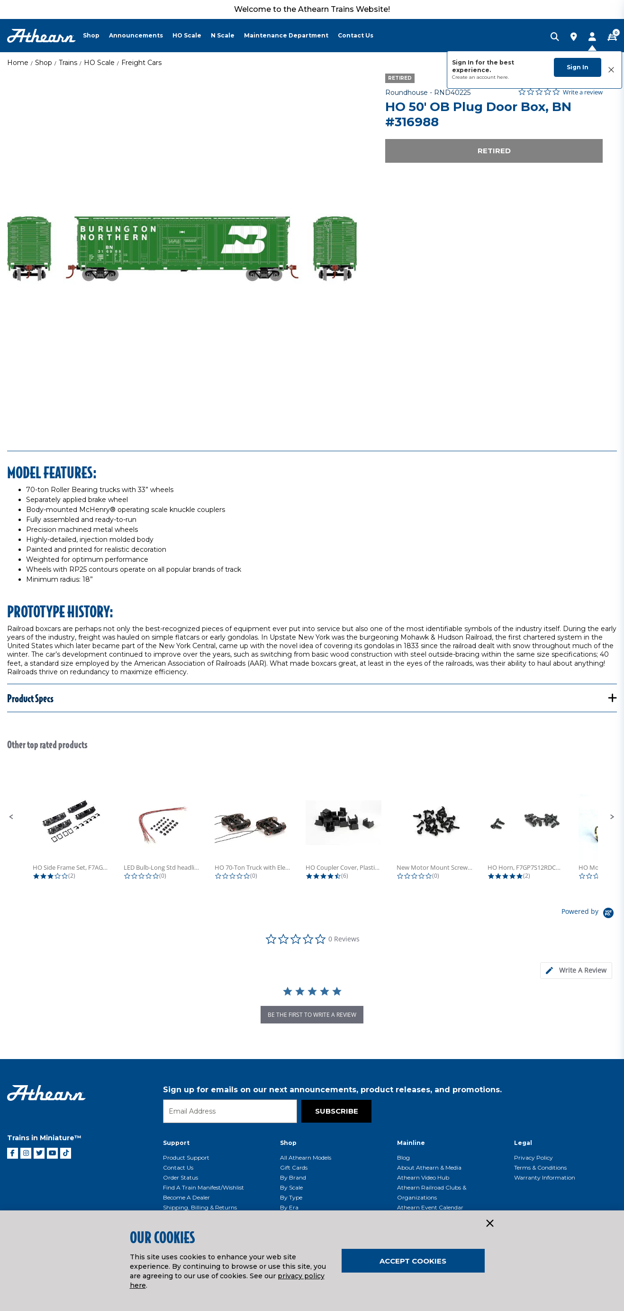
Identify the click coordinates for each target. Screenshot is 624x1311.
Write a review (583, 92)
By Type (291, 1197)
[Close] (489, 1223)
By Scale (291, 1187)
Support (176, 1142)
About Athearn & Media (429, 1167)
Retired (494, 150)
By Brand (293, 1177)
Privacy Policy (533, 1157)
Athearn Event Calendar (430, 1207)
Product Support (186, 1157)
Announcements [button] (136, 35)
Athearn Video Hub (423, 1177)
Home (17, 62)
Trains (68, 62)
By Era (289, 1207)
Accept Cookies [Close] (413, 1260)
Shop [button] (91, 35)
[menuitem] (96, 35)
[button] (11, 817)
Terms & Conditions (540, 1167)
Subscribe (336, 1111)
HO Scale (99, 62)
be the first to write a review (312, 1015)
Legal (523, 1142)
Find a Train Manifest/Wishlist (203, 1187)
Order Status (180, 1177)
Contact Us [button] (355, 35)
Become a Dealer (186, 1197)
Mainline (411, 1142)
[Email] (230, 1111)
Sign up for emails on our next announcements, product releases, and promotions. (332, 1089)
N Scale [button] (223, 35)
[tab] (576, 970)
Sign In (577, 67)
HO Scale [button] (186, 35)
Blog (403, 1157)
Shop (43, 62)
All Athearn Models (305, 1157)
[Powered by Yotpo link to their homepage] (589, 914)
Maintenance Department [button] (286, 35)
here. (503, 77)
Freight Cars (141, 62)
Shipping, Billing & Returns (200, 1207)
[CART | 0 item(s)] (612, 37)
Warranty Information (544, 1177)
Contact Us (178, 1167)
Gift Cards (293, 1167)
